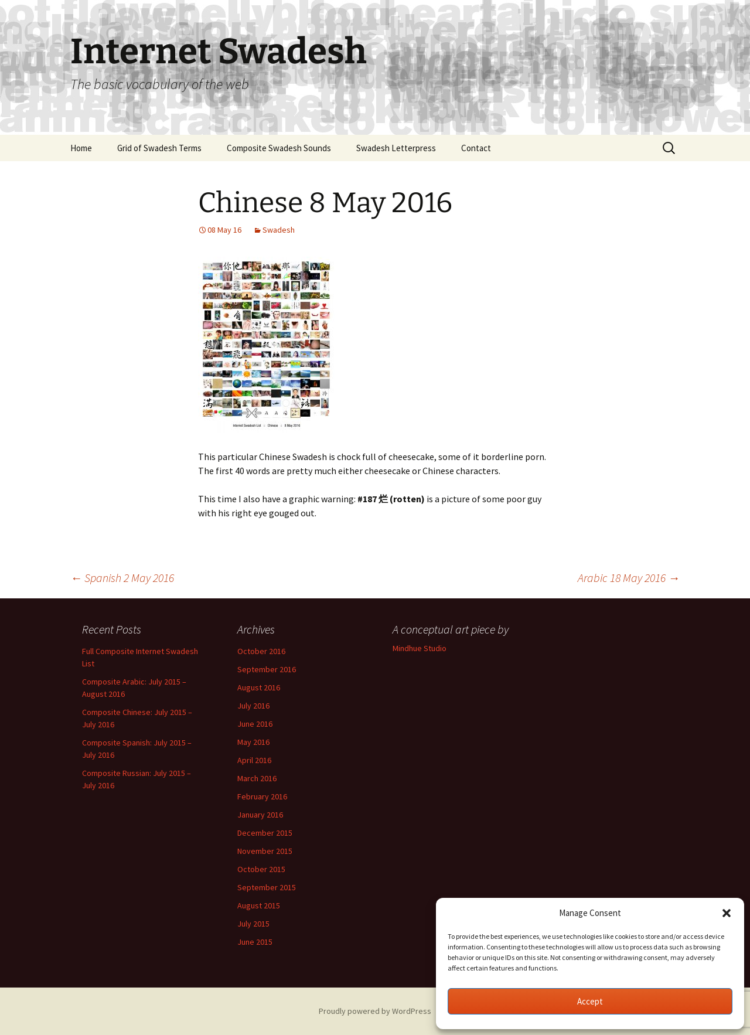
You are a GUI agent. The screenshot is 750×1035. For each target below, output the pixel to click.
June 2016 (254, 724)
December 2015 (264, 833)
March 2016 (257, 778)
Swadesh (278, 229)
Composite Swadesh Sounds (279, 148)
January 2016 (260, 814)
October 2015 (261, 869)
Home (81, 148)
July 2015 (253, 923)
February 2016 (262, 796)
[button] (726, 913)
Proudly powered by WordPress (375, 1011)
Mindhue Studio (419, 648)
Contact (476, 148)
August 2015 (258, 905)
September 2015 (266, 887)
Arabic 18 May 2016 (629, 577)
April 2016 (254, 760)
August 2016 (258, 687)
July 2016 (253, 705)
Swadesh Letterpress (396, 148)
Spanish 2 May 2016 (122, 577)
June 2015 (254, 942)
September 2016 (266, 669)
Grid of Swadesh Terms (159, 148)
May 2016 (253, 742)
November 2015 (264, 851)
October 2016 (261, 651)
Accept (590, 1001)
